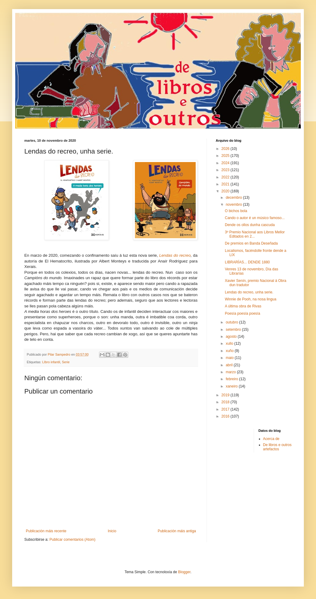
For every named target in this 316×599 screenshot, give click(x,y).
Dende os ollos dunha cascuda (250, 225)
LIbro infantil (51, 362)
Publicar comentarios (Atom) (72, 539)
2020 (226, 191)
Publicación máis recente (46, 531)
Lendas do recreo (175, 255)
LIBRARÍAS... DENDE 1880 (247, 262)
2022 (226, 177)
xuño (230, 351)
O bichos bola (236, 211)
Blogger (184, 572)
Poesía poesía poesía (242, 313)
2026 (226, 149)
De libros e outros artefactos (277, 447)
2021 (226, 184)
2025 (226, 156)
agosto (232, 336)
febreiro (232, 379)
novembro (234, 204)
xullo (230, 343)
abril (230, 365)
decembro (234, 197)
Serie (66, 362)
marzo (231, 372)
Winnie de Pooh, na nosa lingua (250, 299)
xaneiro (232, 386)
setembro (234, 329)
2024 (226, 163)
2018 (226, 402)
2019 (226, 395)
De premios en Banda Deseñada (251, 243)
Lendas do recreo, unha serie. (249, 292)
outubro (232, 322)
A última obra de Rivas (243, 306)
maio (230, 358)
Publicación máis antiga (177, 531)
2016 (226, 416)
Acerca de (271, 439)
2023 (226, 170)
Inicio (112, 531)
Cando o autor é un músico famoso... (255, 218)
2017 (226, 409)
